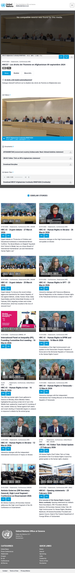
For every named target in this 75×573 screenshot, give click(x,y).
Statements (4, 554)
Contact (5, 571)
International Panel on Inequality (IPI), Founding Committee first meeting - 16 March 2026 (18, 340)
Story (6, 73)
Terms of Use (43, 561)
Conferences (5, 561)
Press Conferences (7, 551)
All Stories (4, 563)
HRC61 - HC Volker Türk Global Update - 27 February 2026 (56, 446)
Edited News (5, 549)
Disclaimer (42, 563)
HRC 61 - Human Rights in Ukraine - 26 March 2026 (56, 231)
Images (3, 556)
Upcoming (42, 554)
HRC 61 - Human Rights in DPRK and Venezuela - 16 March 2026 (55, 338)
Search (41, 551)
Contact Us (42, 558)
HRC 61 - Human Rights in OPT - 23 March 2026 (54, 283)
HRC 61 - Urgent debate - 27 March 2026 (16, 231)
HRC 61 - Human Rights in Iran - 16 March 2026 (16, 389)
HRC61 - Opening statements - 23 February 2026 (54, 491)
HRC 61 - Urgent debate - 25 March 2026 (16, 283)
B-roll (3, 558)
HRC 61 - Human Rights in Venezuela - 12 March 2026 (56, 387)
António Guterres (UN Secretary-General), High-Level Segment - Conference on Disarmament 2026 (16, 493)
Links (41, 556)
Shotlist (16, 73)
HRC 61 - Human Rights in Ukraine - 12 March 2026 (18, 444)
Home (41, 549)
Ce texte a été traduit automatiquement (18, 80)
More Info (27, 73)
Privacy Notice (25, 571)
